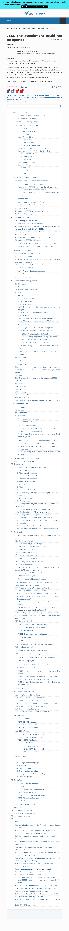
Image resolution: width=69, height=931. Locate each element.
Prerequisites (28, 137)
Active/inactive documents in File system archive (39, 529)
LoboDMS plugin (25, 777)
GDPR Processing (26, 731)
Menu (8, 20)
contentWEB (28, 154)
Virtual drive (28, 159)
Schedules (22, 410)
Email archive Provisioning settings (32, 547)
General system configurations (25, 281)
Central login (28, 157)
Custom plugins (20, 756)
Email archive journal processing (36, 627)
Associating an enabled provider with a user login (39, 347)
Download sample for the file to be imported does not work (37, 826)
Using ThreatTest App (27, 804)
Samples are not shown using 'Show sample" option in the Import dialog (37, 848)
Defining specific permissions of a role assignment (39, 308)
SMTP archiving (26, 688)
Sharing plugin (24, 765)
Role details (27, 301)
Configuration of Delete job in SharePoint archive (38, 703)
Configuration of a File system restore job (36, 512)
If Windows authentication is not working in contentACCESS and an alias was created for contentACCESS (37, 880)
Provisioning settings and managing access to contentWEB (37, 494)
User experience (25, 565)
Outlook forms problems (28, 839)
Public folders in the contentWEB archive (40, 676)
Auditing (22, 375)
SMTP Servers (24, 395)
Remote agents (25, 498)
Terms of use (20, 819)
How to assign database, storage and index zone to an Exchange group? (37, 597)
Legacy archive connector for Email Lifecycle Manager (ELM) (37, 233)
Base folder (27, 140)
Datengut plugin (25, 768)
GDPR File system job (36, 746)
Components (28, 134)
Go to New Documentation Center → (34, 7)
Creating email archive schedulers (32, 562)
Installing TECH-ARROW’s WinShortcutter (34, 237)
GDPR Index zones (30, 728)
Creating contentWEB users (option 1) (34, 588)
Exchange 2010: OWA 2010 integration (33, 573)
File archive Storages (27, 481)
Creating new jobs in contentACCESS (28, 458)
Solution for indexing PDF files (31, 897)
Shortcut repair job (26, 661)
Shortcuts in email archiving (29, 552)
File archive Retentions (28, 479)
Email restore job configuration (36, 634)
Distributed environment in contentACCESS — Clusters (37, 379)
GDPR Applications (31, 740)
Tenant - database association (34, 271)
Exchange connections (27, 425)
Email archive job (25, 621)
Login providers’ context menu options (38, 328)
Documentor (23, 102)
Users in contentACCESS (27, 290)
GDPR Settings (24, 719)
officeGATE (18, 808)
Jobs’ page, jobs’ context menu (26, 461)
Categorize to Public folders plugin (32, 774)
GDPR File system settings (33, 734)
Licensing (22, 357)
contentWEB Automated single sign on (38, 205)
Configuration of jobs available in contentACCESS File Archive (37, 505)
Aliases (21, 487)
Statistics (22, 384)
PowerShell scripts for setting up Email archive (38, 888)
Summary (27, 173)
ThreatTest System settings (33, 790)
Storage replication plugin (29, 763)
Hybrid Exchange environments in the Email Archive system (39, 435)
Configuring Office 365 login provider (42, 337)
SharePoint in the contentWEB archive (34, 712)
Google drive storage (31, 419)
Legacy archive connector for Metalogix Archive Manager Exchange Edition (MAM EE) (37, 227)
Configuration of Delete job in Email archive (36, 644)
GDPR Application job (37, 752)
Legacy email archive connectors (31, 223)
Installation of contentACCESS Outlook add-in (40, 243)
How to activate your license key (35, 361)
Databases (22, 407)
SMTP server (28, 165)
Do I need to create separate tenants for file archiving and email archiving (37, 854)
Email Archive (19, 532)
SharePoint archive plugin (24, 692)
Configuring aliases (27, 501)
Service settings (29, 143)
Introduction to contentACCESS (25, 112)
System (21, 355)
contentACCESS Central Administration (38, 148)
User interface (23, 287)
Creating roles (28, 299)
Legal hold (23, 386)
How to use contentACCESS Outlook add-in (40, 246)
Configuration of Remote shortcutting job (36, 526)
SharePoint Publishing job (29, 709)
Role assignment (29, 304)
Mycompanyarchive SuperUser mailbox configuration (37, 901)
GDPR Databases (30, 722)
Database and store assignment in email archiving (38, 594)
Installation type (29, 131)
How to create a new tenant (29, 254)
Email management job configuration (33, 760)
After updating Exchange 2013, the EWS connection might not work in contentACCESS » (34, 99)
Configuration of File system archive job (35, 509)
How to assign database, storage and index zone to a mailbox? (37, 603)
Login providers (24, 324)
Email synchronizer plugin (29, 771)
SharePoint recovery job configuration (34, 701)
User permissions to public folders (37, 679)
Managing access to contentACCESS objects (40, 321)
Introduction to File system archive (32, 467)
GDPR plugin (19, 715)
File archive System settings (30, 476)
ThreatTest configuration (28, 783)
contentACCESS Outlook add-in (30, 240)
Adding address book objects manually (39, 579)
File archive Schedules (27, 490)
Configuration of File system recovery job (35, 515)
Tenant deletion (24, 277)
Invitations (22, 292)
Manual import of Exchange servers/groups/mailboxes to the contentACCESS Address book (39, 446)
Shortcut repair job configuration (36, 664)
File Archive (18, 464)
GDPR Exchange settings (33, 737)
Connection (22, 284)
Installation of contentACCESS (29, 125)
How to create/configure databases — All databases (39, 400)
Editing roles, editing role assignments (37, 313)
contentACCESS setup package (25, 122)
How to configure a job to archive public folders (39, 672)
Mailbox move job (26, 647)
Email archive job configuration (36, 624)
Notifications (23, 364)
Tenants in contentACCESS (23, 250)
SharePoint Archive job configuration (33, 698)
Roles (20, 295)
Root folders (23, 484)
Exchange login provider (37, 340)
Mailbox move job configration (36, 650)
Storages (21, 415)
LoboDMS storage (30, 558)
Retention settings (26, 549)
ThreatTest (18, 780)
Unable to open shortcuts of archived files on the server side (37, 843)
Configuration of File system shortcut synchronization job (37, 521)
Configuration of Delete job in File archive (35, 518)
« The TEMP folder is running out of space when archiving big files (33, 95)
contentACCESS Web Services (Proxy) (37, 151)
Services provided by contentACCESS (32, 116)
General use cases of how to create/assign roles (41, 318)
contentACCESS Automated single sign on (39, 187)
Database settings (26, 541)
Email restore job (26, 631)
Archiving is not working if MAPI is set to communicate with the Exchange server (37, 832)
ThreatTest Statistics (31, 798)
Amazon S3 (27, 422)
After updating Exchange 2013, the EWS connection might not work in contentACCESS (37, 873)
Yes (22, 87)
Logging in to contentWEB (33, 202)
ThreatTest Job (29, 801)
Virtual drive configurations (24, 813)
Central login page (25, 214)
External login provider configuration (37, 331)
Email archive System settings (30, 544)
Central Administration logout (34, 190)
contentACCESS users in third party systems (40, 351)
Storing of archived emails (28, 555)
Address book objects (27, 576)
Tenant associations (25, 268)
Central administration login (33, 184)
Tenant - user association (32, 274)
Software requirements (27, 118)
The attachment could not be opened (35, 869)
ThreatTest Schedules (31, 792)
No (26, 87)
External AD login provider (38, 342)
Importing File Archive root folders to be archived (39, 453)
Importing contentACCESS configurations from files (38, 440)
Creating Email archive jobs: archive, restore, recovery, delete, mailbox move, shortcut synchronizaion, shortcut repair (37, 615)
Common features (20, 404)
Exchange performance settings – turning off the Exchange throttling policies (39, 430)
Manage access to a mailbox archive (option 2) (37, 591)
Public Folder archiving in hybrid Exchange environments (39, 683)
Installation (27, 171)
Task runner (23, 389)
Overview (27, 168)
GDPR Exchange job (36, 749)
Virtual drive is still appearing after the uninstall (37, 836)
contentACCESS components (25, 177)
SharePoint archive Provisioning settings (34, 706)
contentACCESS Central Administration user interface (39, 194)
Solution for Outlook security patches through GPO (39, 894)
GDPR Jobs (28, 743)
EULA (24, 129)
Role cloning (28, 315)
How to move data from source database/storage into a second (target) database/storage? (37, 608)
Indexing (22, 392)
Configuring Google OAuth (37, 334)
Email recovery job (26, 637)
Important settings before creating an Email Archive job (37, 536)
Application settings (22, 816)
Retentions (22, 413)
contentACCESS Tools (22, 217)
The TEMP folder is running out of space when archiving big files (37, 865)
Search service (29, 162)
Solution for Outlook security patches (33, 891)
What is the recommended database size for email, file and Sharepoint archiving (37, 859)
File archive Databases (28, 473)
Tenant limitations (25, 257)
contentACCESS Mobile (23, 810)
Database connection (31, 145)
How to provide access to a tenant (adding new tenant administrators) (37, 260)
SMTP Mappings (25, 397)
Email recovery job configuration (36, 641)
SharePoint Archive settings (29, 695)
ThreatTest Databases (31, 787)
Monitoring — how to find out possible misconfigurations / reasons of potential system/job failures (37, 369)
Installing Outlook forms (27, 221)
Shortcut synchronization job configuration (40, 657)
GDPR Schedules (30, 725)
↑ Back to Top (54, 40)
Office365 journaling (27, 905)
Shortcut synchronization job (30, 654)
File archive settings (26, 470)
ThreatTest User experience (34, 795)
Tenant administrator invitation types (32, 265)
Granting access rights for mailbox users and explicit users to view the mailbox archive (37, 583)
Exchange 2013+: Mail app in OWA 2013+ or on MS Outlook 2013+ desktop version (37, 568)
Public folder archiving (28, 668)
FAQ (16, 822)
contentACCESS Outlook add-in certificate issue (38, 885)
